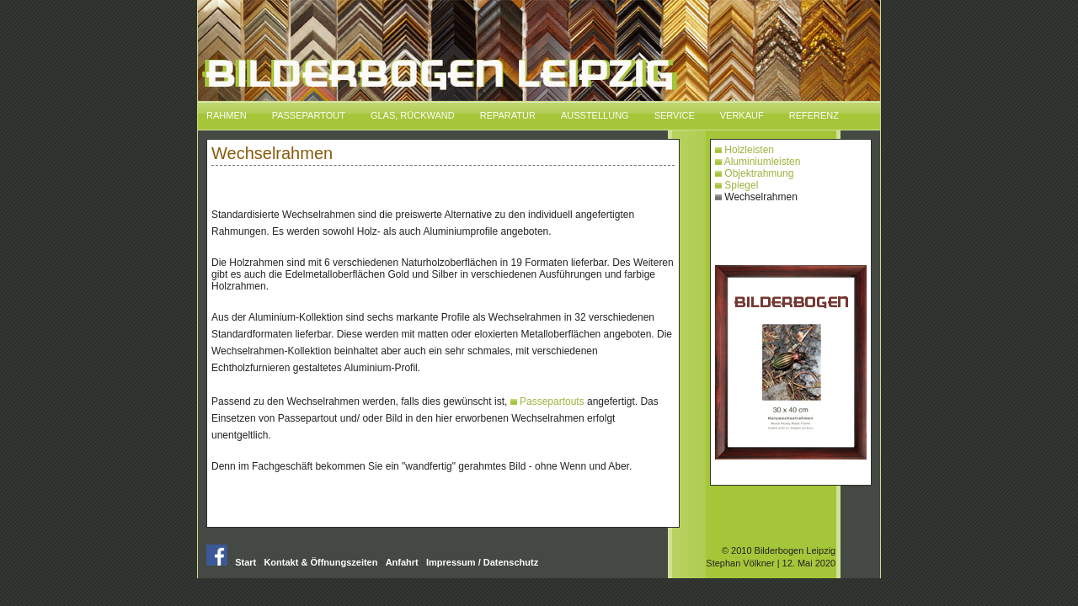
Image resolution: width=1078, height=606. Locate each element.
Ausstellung (595, 115)
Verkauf (742, 115)
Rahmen (226, 115)
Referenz (814, 115)
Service (674, 115)
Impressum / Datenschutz (482, 562)
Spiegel (736, 185)
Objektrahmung (754, 173)
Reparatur (508, 115)
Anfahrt (402, 562)
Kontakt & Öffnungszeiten (320, 562)
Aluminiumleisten (757, 161)
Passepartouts (547, 401)
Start (245, 562)
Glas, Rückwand (413, 115)
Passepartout (308, 115)
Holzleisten (744, 150)
